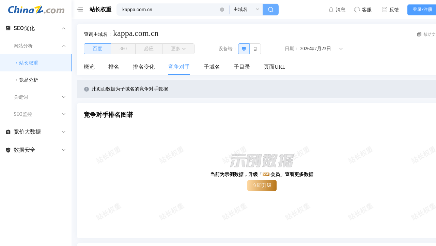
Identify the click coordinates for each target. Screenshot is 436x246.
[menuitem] (89, 67)
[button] (222, 10)
